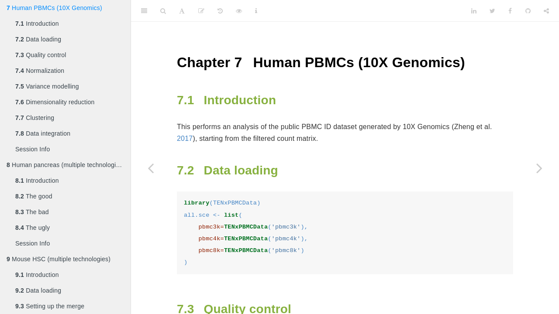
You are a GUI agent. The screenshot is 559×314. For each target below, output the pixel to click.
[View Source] (238, 11)
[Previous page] (150, 168)
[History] (220, 11)
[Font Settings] (182, 11)
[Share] (546, 11)
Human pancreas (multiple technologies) (65, 164)
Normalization (39, 70)
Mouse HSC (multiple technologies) (58, 259)
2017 (185, 138)
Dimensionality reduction (54, 102)
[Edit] (201, 11)
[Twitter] (492, 11)
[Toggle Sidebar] (144, 11)
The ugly (32, 227)
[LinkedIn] (474, 11)
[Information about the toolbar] (256, 11)
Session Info (32, 149)
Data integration (42, 133)
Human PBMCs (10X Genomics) (54, 7)
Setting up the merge (49, 306)
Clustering (34, 117)
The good (33, 196)
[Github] (528, 11)
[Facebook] (510, 11)
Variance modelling (47, 86)
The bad (32, 211)
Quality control (40, 54)
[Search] (163, 11)
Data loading (38, 39)
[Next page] (539, 168)
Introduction (37, 23)
